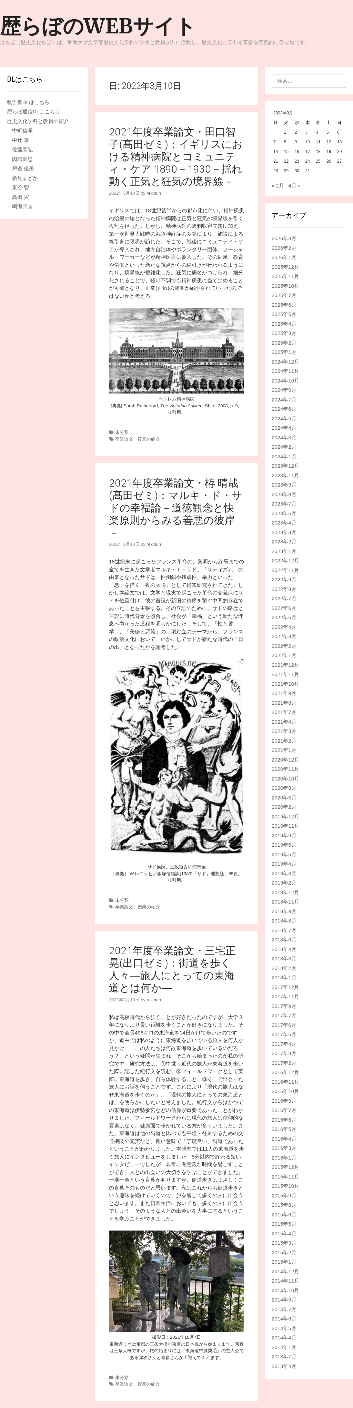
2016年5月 (284, 1129)
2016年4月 (284, 1139)
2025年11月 (285, 276)
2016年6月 (284, 1120)
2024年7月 (284, 399)
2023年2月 (284, 541)
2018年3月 (284, 958)
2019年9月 (284, 835)
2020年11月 (285, 769)
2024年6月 (284, 409)
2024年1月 (284, 456)
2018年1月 (284, 977)
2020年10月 (285, 779)
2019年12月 (285, 816)
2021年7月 (284, 712)
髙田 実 (20, 197)
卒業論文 (124, 439)
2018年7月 (284, 930)
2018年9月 (284, 911)
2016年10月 (285, 1091)
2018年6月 (284, 939)
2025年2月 (284, 343)
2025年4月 (284, 324)
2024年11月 (285, 371)
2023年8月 (284, 494)
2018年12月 (285, 892)
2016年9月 (284, 1101)
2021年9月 (284, 693)
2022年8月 (284, 589)
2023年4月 (284, 523)
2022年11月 (285, 570)
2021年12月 (285, 665)
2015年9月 (284, 1195)
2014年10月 (285, 1290)
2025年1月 (284, 352)
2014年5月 (284, 1328)
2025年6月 (284, 305)
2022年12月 (285, 560)
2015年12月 (285, 1167)
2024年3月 (284, 437)
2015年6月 (284, 1214)
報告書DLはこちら (28, 102)
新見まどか (25, 178)
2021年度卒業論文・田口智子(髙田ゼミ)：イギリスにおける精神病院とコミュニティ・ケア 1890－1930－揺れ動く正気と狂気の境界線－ (176, 156)
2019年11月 (285, 826)
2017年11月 (285, 996)
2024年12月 (285, 362)
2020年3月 (284, 797)
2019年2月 (284, 883)
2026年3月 (284, 238)
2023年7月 (284, 504)
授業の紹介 (149, 439)
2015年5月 (284, 1224)
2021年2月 (284, 741)
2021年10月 (285, 684)
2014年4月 (284, 1337)
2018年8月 (284, 921)
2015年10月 (285, 1186)
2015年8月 (284, 1205)
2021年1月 (284, 750)
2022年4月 (284, 627)
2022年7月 (284, 598)
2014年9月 (284, 1300)
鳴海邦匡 (22, 206)
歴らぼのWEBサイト (98, 26)
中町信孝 (22, 130)
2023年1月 (284, 551)
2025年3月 (284, 333)
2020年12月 (285, 760)
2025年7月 (284, 295)
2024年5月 (284, 418)
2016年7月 (284, 1110)
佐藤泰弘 (22, 149)
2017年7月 (284, 1015)
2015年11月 (285, 1177)
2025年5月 (284, 314)
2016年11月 (285, 1082)
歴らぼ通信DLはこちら (33, 111)
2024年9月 (284, 390)
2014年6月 (284, 1319)
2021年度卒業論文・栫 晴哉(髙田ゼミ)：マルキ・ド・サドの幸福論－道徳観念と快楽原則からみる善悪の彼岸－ (175, 508)
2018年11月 (285, 902)
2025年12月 (285, 267)
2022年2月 (284, 646)
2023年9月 (284, 485)
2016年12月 (285, 1072)
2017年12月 (285, 987)
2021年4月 (284, 722)
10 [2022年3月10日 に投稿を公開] (307, 142)
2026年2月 (284, 248)
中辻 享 (20, 140)
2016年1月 (284, 1158)
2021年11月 (285, 674)
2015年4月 (284, 1233)
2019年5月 (284, 854)
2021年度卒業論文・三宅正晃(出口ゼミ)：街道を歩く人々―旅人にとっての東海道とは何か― (172, 969)
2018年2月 (284, 968)
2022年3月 (284, 636)
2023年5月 (284, 513)
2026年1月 (284, 257)
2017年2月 (284, 1063)
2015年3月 (284, 1243)
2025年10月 (285, 286)
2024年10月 (285, 381)
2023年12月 (285, 466)
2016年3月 (284, 1148)
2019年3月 (284, 873)
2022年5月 (284, 617)
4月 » (294, 185)
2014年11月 (285, 1281)
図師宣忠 (22, 159)
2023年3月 (284, 532)
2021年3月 (284, 731)
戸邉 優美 (23, 168)
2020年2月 (284, 807)
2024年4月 (284, 428)
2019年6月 (284, 845)
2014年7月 (284, 1309)
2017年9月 (284, 1006)
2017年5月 (284, 1034)
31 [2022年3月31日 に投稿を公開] (307, 171)
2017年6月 (284, 1025)
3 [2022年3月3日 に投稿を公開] (306, 132)
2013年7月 (284, 1356)
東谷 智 (20, 187)
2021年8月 (284, 703)
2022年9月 (284, 579)
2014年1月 (284, 1347)
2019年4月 (284, 864)
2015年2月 (284, 1252)
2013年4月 (284, 1366)
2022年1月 (284, 655)
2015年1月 (284, 1262)
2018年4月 (284, 949)
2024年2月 (284, 447)
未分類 (122, 432)
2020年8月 (284, 788)
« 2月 (278, 185)
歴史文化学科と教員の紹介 (38, 121)
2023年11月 (285, 475)
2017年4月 (284, 1044)
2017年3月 (284, 1053)
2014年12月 (285, 1271)
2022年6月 (284, 608)
